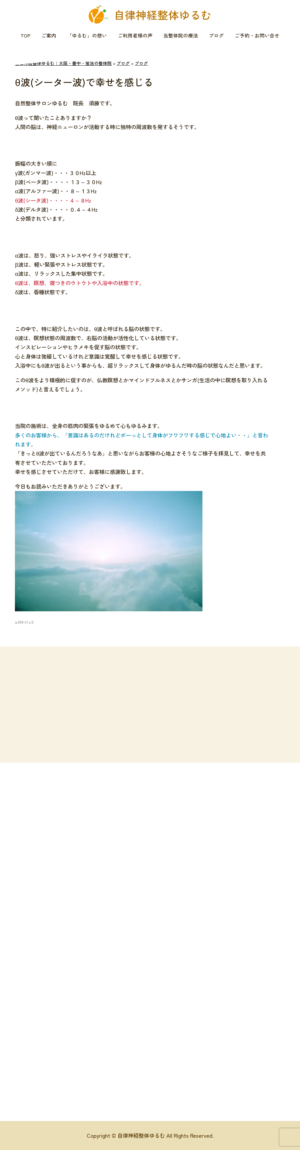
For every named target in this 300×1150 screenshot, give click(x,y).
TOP (25, 35)
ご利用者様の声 (135, 35)
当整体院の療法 (180, 35)
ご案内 (48, 35)
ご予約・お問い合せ (257, 35)
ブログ (216, 35)
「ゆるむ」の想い (87, 35)
